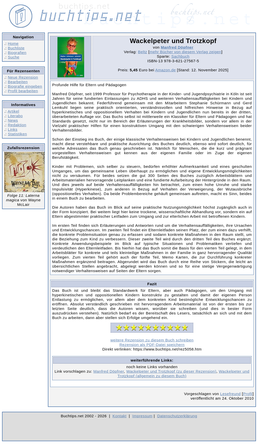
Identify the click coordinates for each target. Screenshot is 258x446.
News (13, 120)
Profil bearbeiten (23, 91)
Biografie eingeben (25, 86)
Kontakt (119, 416)
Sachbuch (180, 56)
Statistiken (17, 134)
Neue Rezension (23, 77)
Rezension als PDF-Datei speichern (152, 344)
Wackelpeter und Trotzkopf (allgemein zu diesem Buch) (183, 373)
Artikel (13, 111)
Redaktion (17, 125)
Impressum (142, 416)
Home (13, 43)
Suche (13, 57)
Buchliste (16, 48)
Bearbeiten (18, 82)
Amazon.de (165, 70)
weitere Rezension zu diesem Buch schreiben (152, 340)
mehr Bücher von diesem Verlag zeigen (185, 52)
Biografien (17, 52)
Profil (248, 394)
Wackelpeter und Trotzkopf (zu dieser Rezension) (171, 371)
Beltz (142, 52)
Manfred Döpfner (177, 47)
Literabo (15, 116)
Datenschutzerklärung (177, 416)
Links (12, 129)
